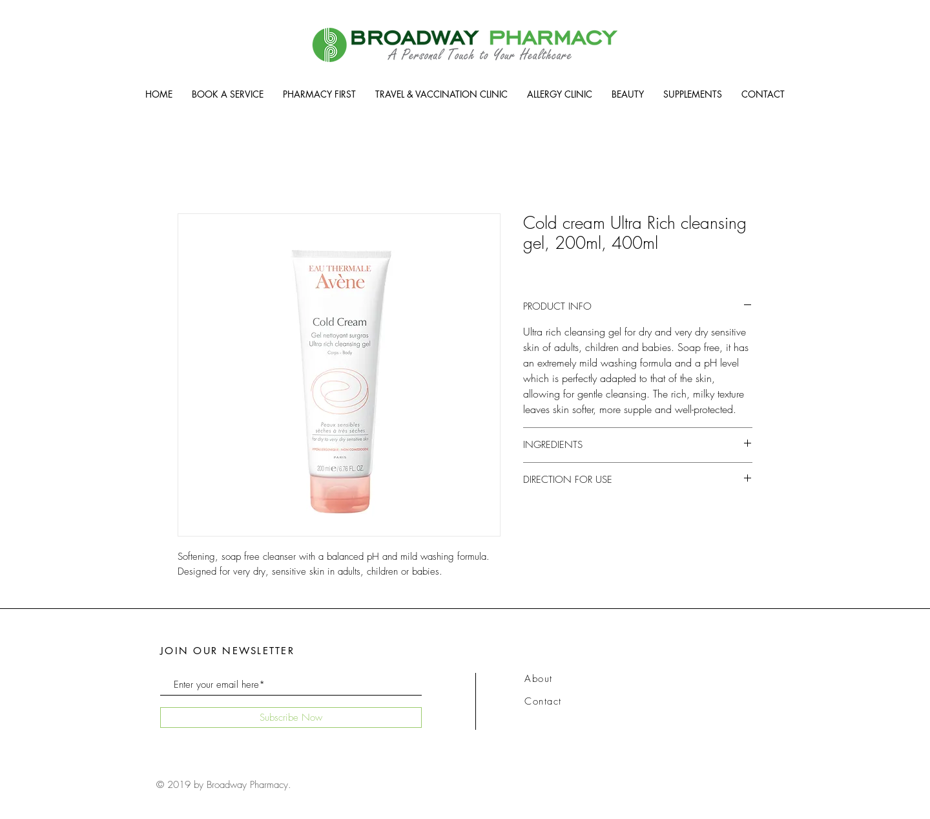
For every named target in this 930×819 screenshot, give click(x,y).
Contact (543, 701)
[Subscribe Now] (291, 717)
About (538, 678)
